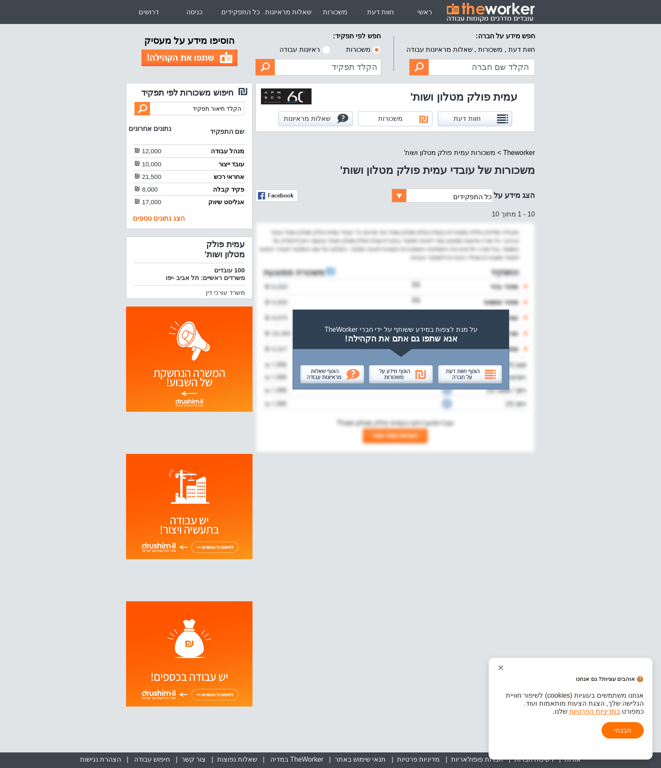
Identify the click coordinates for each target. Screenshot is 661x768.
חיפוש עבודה (151, 759)
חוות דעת (380, 12)
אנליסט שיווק (226, 201)
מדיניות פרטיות (418, 759)
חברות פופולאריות (477, 759)
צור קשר (193, 759)
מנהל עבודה (227, 151)
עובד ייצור (231, 164)
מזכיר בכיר (504, 286)
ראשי (424, 12)
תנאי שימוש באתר (360, 759)
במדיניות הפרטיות (594, 711)
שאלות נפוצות (237, 759)
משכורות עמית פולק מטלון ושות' (449, 152)
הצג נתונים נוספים (159, 218)
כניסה (194, 12)
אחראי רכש (229, 176)
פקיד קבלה (228, 189)
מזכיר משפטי (501, 302)
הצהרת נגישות (100, 759)
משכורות (335, 12)
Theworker (519, 152)
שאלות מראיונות (288, 12)
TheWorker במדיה (295, 759)
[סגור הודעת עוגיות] (501, 667)
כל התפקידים (240, 12)
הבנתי (622, 730)
